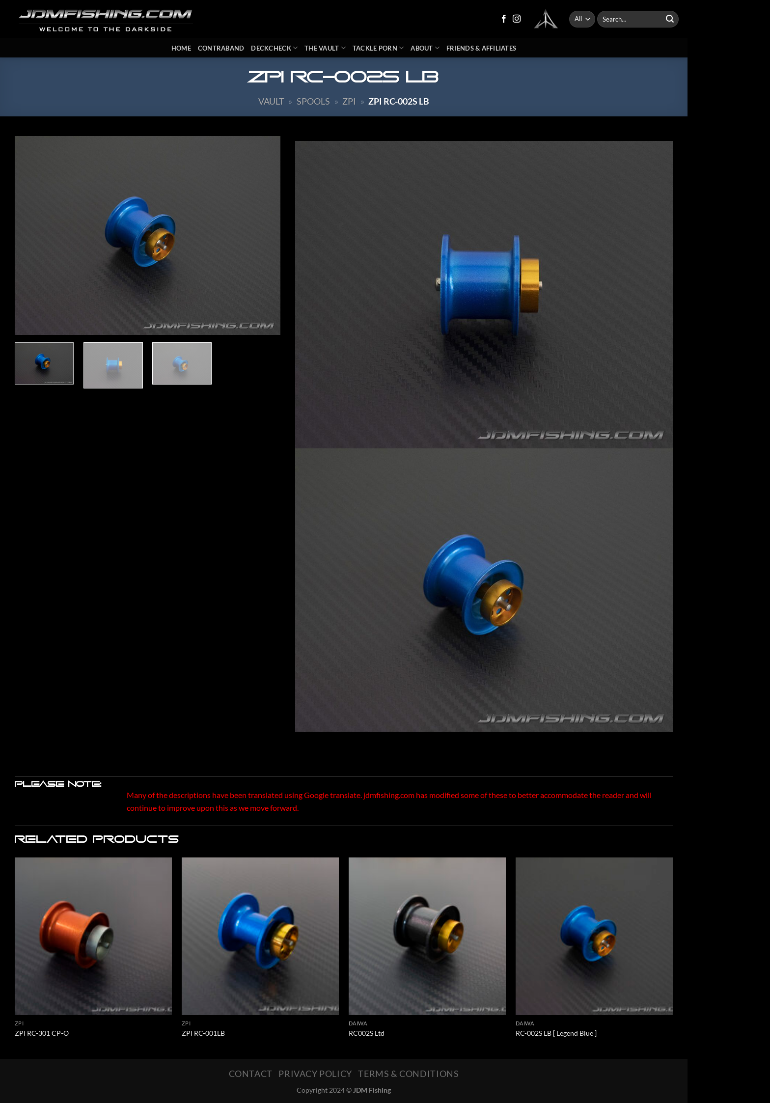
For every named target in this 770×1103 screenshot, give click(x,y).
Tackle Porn (378, 48)
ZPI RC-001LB (203, 1033)
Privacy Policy (315, 1073)
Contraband (221, 48)
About (425, 48)
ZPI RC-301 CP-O (42, 1033)
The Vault (325, 48)
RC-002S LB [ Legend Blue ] (556, 1033)
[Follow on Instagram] (517, 19)
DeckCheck (274, 48)
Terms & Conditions (408, 1073)
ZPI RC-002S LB (398, 101)
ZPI (349, 101)
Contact (251, 1073)
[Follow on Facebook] (504, 19)
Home (181, 48)
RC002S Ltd (367, 1033)
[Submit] (669, 19)
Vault (271, 101)
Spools (313, 101)
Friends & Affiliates (481, 48)
